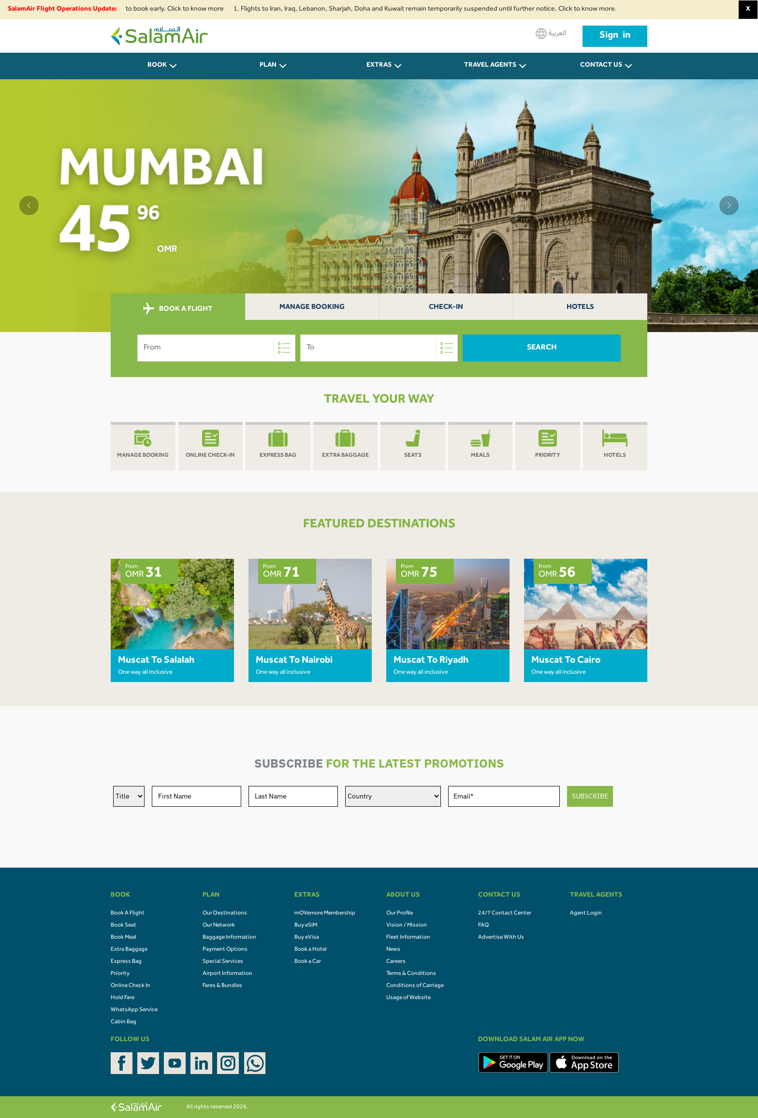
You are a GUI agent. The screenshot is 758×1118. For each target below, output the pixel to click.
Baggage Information (229, 938)
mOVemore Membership (324, 913)
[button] (29, 205)
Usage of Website (408, 998)
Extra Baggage (129, 950)
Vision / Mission (406, 926)
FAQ (483, 926)
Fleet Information (408, 938)
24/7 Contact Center (504, 913)
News (393, 950)
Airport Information (227, 974)
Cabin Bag (123, 1022)
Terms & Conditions (411, 974)
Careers (396, 962)
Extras (379, 65)
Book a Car (307, 962)
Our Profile (399, 913)
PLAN (268, 65)
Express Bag (126, 962)
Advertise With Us (501, 938)
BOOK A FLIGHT (177, 309)
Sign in (614, 36)
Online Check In (130, 986)
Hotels (580, 307)
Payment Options (225, 950)
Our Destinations (225, 913)
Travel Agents (490, 65)
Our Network (219, 926)
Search (542, 348)
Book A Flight (128, 913)
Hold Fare (122, 998)
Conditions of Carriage (415, 986)
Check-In (446, 307)
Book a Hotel (310, 950)
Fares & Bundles (222, 986)
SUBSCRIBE (590, 796)
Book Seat (123, 926)
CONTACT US (601, 65)
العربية (551, 33)
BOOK (157, 65)
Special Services (223, 962)
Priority (120, 974)
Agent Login (586, 913)
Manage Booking (312, 307)
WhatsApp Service (134, 1010)
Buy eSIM (305, 926)
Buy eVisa (306, 938)
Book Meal (123, 938)
